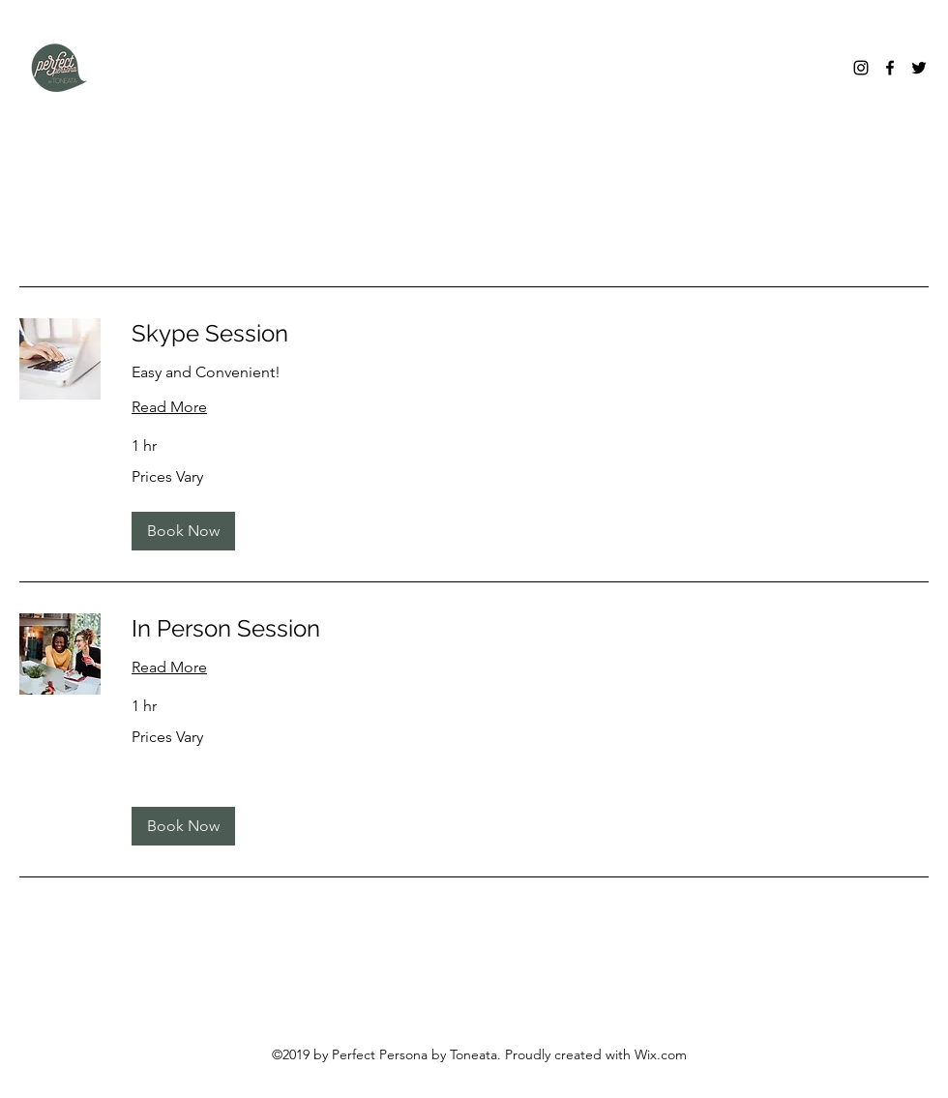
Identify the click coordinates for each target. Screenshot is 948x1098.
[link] (530, 333)
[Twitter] (919, 67)
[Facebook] (890, 67)
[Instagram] (861, 67)
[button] (183, 531)
